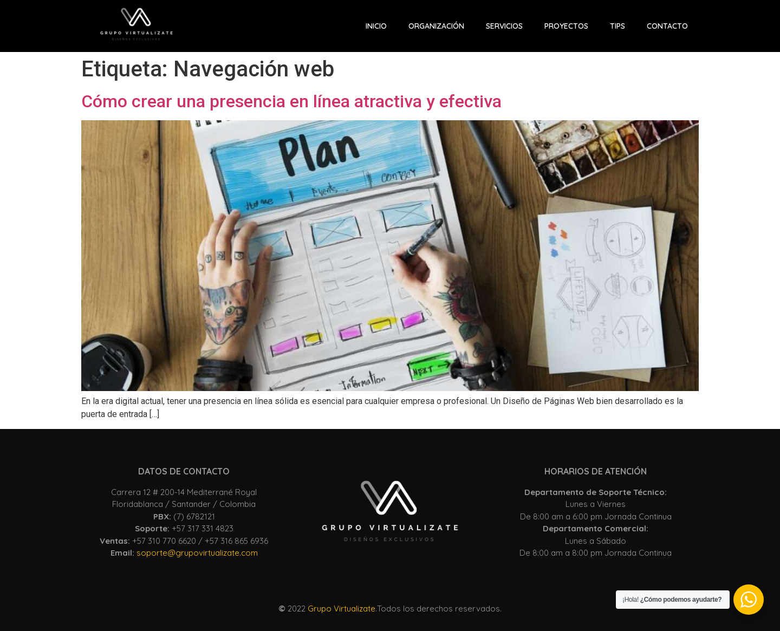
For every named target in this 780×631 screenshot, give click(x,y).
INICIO (376, 26)
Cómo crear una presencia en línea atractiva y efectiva (291, 101)
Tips (617, 26)
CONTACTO (667, 26)
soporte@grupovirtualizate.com (197, 553)
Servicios (504, 26)
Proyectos (566, 26)
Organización (436, 26)
